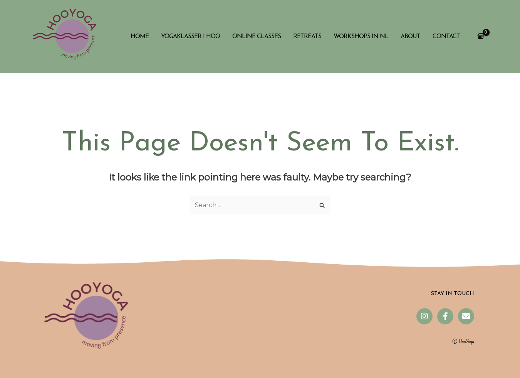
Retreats (307, 37)
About (410, 37)
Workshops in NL (361, 37)
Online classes (256, 37)
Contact (446, 37)
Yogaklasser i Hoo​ (190, 37)
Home (140, 37)
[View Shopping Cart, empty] (480, 36)
